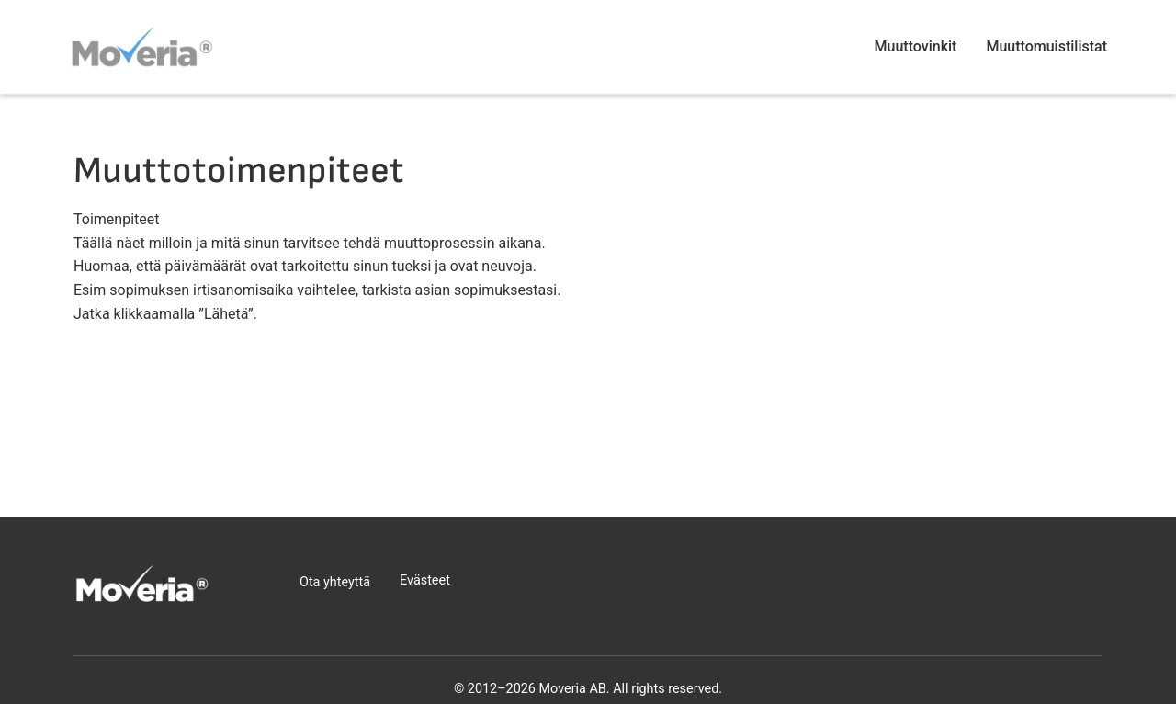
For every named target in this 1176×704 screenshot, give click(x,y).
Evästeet (425, 580)
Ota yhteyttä (335, 582)
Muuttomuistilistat (1046, 46)
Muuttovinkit (916, 46)
